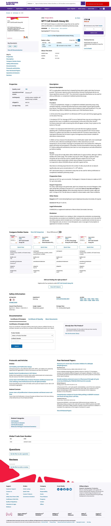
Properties (9, 56)
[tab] (9, 13)
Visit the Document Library (72, 333)
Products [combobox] (30, 3)
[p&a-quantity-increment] (102, 29)
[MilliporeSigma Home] (12, 3)
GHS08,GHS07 (13, 302)
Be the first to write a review (20, 467)
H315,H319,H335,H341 (62, 299)
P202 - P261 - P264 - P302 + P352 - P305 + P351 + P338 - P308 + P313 (89, 299)
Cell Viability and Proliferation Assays (20, 367)
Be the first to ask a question (19, 454)
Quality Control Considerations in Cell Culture (23, 373)
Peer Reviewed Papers (13, 70)
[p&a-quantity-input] (94, 29)
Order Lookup (81, 8)
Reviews (9, 75)
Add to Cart (93, 33)
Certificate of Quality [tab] (35, 319)
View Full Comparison (37, 232)
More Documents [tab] (51, 319)
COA (10, 46)
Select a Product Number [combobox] (19, 335)
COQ (15, 46)
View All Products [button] (55, 287)
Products (8, 13)
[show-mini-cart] (101, 9)
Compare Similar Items (13, 61)
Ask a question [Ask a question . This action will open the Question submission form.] (63, 28)
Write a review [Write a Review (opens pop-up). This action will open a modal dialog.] (55, 28)
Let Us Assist (88, 48)
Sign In (49, 35)
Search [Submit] (17, 346)
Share (77, 18)
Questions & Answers (13, 73)
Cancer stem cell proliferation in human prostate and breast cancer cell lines (30, 393)
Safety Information (12, 63)
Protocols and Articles (13, 68)
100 (26, 89)
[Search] (83, 3)
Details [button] (100, 25)
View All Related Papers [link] (64, 410)
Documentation (11, 66)
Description (10, 59)
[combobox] (56, 3)
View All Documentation (15, 50)
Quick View (20, 247)
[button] (71, 8)
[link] (14, 488)
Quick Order (91, 8)
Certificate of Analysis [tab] (18, 319)
